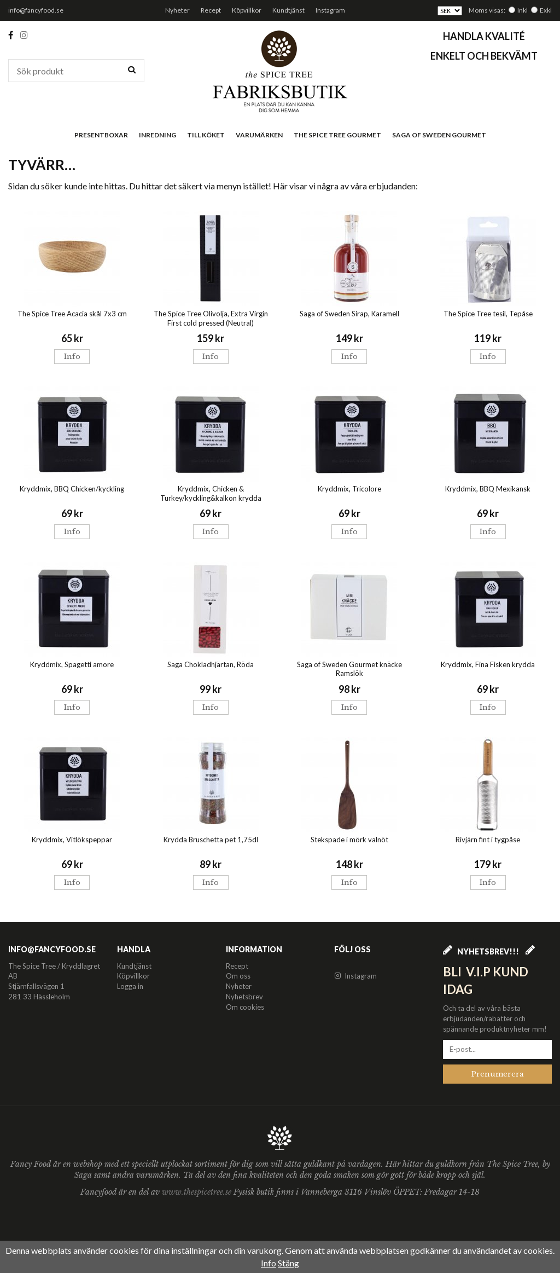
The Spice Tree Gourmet (337, 135)
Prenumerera (497, 1074)
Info (72, 356)
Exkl (546, 10)
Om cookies (245, 1007)
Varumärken (259, 135)
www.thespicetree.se (198, 1192)
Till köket (206, 135)
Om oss (238, 975)
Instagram (330, 10)
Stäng (288, 1263)
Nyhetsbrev (244, 996)
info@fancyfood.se (35, 10)
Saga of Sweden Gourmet (439, 135)
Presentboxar (101, 135)
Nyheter (177, 10)
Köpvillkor (246, 10)
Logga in (130, 986)
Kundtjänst (288, 10)
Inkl (522, 10)
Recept (211, 10)
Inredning (157, 135)
